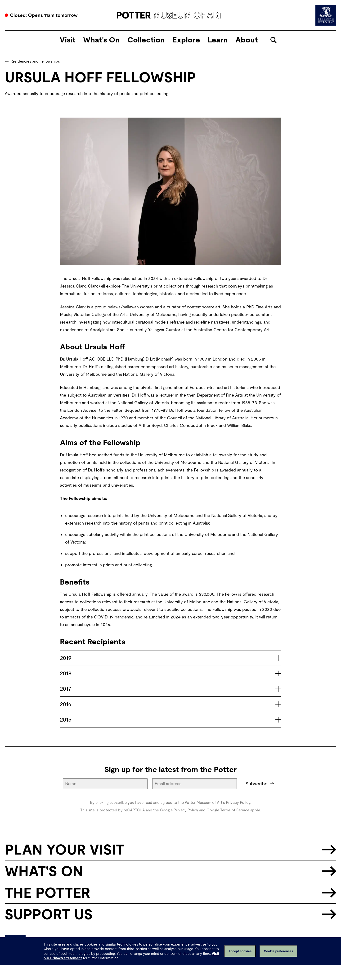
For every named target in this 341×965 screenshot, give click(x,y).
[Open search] (273, 40)
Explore (186, 40)
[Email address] (194, 784)
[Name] (105, 784)
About (246, 40)
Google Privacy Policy (179, 810)
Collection (146, 40)
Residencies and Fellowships (32, 61)
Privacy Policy (238, 802)
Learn (218, 40)
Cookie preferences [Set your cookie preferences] (278, 951)
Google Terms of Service (227, 810)
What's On (101, 40)
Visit (68, 40)
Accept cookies (240, 951)
